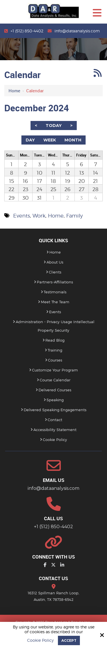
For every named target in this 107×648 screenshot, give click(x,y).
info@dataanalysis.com (77, 30)
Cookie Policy (40, 640)
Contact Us (53, 578)
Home (14, 90)
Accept (68, 640)
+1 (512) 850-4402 (27, 30)
